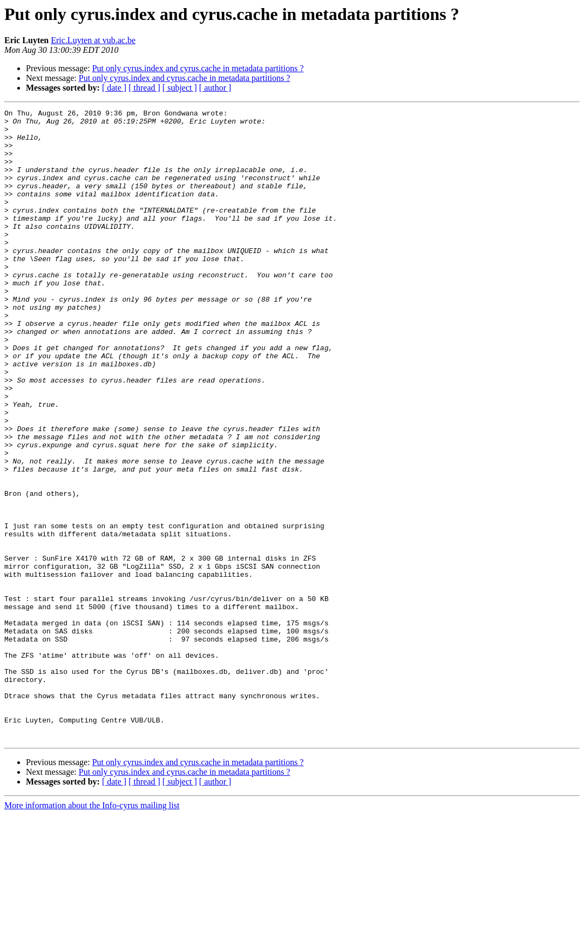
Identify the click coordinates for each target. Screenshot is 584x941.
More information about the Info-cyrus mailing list (91, 931)
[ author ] (215, 87)
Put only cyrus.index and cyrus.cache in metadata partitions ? (198, 68)
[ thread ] (144, 87)
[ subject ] (179, 87)
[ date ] (114, 87)
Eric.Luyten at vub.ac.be (93, 40)
